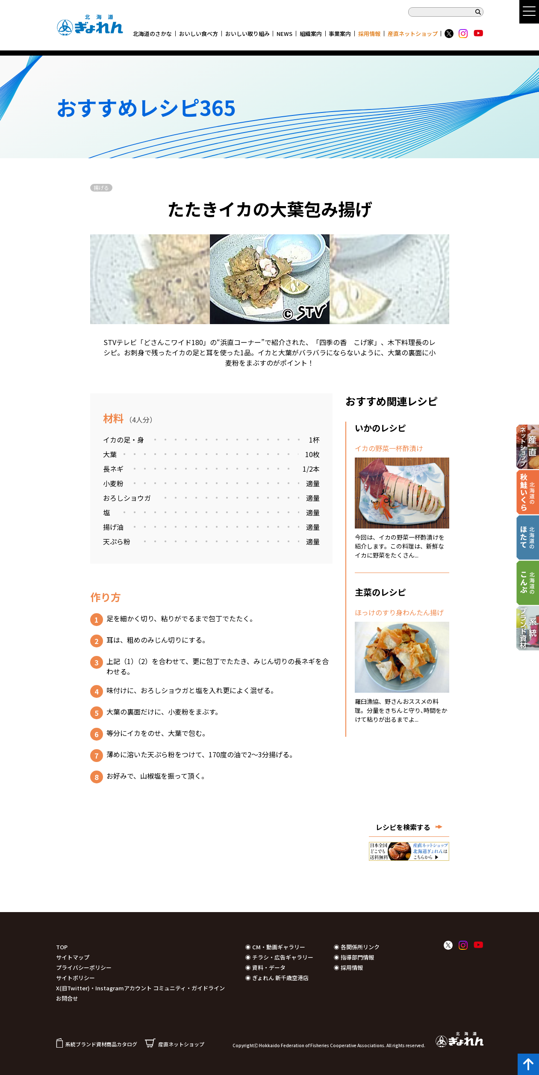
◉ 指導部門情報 (354, 957)
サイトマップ (72, 957)
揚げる (101, 187)
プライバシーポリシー (84, 967)
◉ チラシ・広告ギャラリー (279, 957)
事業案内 (340, 34)
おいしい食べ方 (198, 34)
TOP (62, 947)
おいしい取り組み (247, 34)
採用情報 (369, 34)
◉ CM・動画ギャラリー (275, 947)
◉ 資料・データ (265, 967)
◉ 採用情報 (348, 967)
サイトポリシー (75, 978)
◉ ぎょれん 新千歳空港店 (277, 978)
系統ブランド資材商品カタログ (96, 1044)
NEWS (284, 34)
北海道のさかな (152, 34)
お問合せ (67, 998)
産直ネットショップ (413, 34)
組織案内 (311, 34)
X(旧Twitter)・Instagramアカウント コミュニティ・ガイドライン (140, 988)
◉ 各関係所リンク (357, 947)
